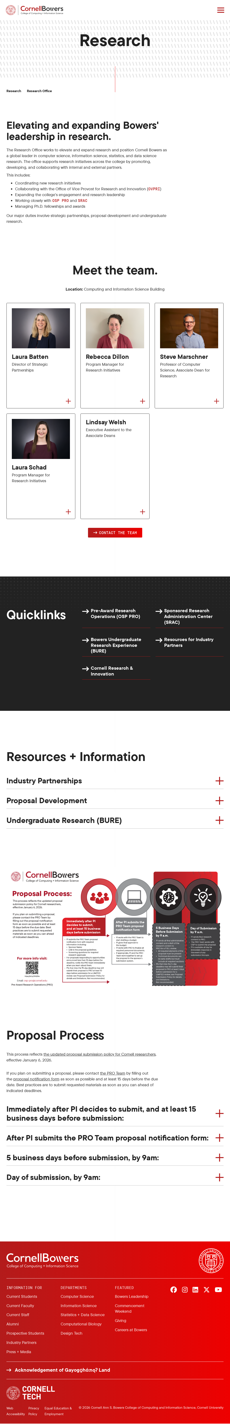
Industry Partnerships (44, 781)
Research (13, 91)
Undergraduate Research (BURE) (64, 820)
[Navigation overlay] (220, 10)
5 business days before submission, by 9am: (82, 1157)
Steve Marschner (184, 356)
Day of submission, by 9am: (53, 1177)
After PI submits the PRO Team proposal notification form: (107, 1138)
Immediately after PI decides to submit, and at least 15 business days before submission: (101, 1113)
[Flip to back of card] (68, 401)
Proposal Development (46, 801)
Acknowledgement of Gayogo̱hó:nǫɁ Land (62, 1370)
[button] (115, 533)
